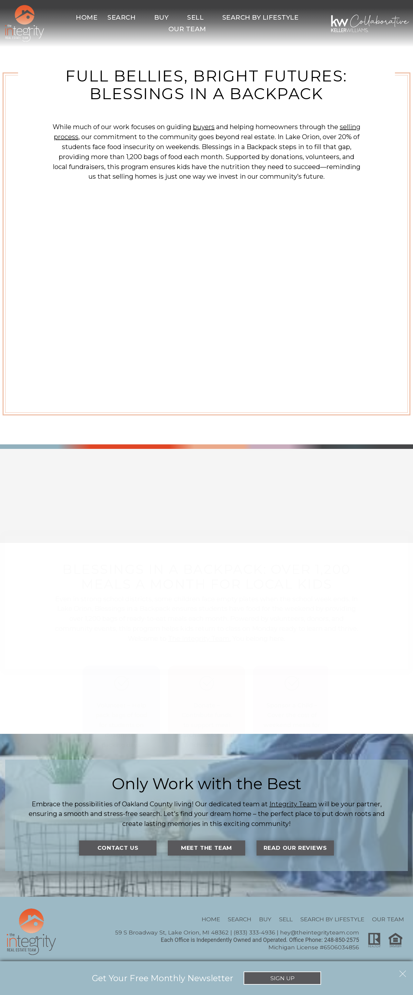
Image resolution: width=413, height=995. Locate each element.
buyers (204, 127)
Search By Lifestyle (332, 919)
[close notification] (403, 971)
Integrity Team (293, 804)
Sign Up (282, 978)
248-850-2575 (341, 940)
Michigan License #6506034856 (313, 947)
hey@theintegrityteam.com (319, 932)
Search (239, 919)
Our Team (388, 919)
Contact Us (118, 848)
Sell (286, 919)
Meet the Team (206, 848)
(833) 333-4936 (254, 932)
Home (86, 17)
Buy (265, 919)
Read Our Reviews (295, 848)
